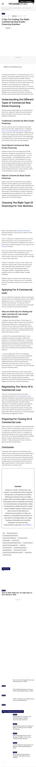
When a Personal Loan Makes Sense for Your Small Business (23, 699)
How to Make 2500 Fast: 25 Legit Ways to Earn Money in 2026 (17, 594)
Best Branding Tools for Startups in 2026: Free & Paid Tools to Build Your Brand (23, 727)
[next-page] (6, 762)
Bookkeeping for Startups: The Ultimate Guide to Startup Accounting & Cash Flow (22, 718)
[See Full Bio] (31, 525)
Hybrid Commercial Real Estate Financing (12, 542)
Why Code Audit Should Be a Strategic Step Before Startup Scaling (21, 756)
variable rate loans (7, 555)
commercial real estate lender (9, 538)
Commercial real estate (12, 533)
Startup (15, 714)
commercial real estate (23, 230)
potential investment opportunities (10, 545)
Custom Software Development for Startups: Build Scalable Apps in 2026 (23, 746)
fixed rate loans (15, 540)
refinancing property (7, 550)
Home (3, 8)
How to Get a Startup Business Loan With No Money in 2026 (23, 680)
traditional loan (28, 552)
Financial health (6, 540)
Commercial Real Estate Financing (10, 535)
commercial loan (22, 396)
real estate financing (7, 547)
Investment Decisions (27, 542)
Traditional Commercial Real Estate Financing (12, 552)
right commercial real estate (20, 550)
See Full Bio (27, 525)
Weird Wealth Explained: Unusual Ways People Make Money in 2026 (23, 690)
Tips (6, 8)
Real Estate (22, 545)
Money (3, 590)
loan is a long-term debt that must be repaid (15, 131)
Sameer (8, 28)
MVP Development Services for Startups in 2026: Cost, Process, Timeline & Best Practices (22, 737)
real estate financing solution (20, 547)
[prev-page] (3, 762)
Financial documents (22, 538)
